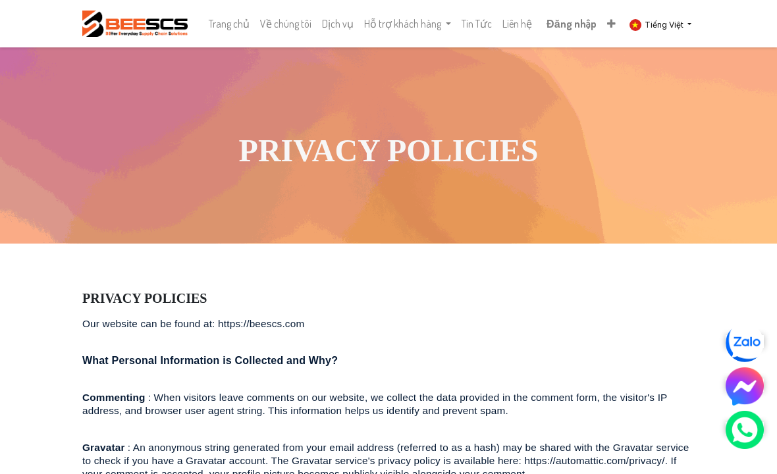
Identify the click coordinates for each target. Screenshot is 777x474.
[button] (611, 24)
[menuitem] (229, 24)
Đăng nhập (571, 23)
